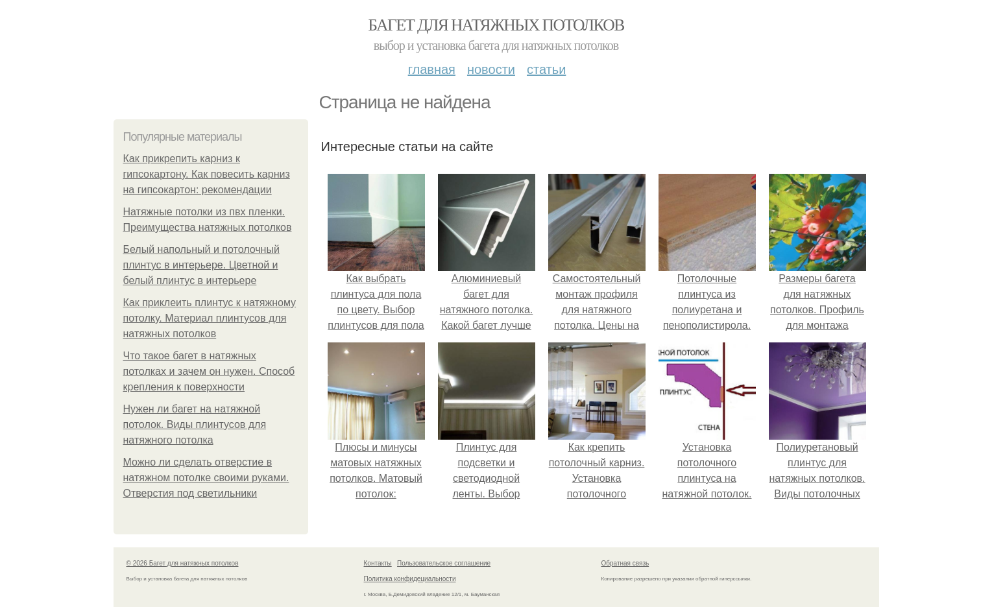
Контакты (378, 563)
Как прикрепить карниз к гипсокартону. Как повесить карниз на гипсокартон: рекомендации (206, 174)
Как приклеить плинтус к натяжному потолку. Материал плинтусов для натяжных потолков (209, 318)
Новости (491, 69)
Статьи (546, 69)
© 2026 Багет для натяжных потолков (183, 563)
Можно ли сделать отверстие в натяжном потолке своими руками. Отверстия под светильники (206, 478)
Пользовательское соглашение (443, 563)
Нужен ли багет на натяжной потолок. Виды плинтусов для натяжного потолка (195, 424)
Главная (431, 69)
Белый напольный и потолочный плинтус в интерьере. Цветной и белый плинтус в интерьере (201, 265)
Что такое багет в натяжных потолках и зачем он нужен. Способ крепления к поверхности (209, 371)
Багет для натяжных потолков (495, 25)
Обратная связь (625, 563)
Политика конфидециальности (410, 578)
